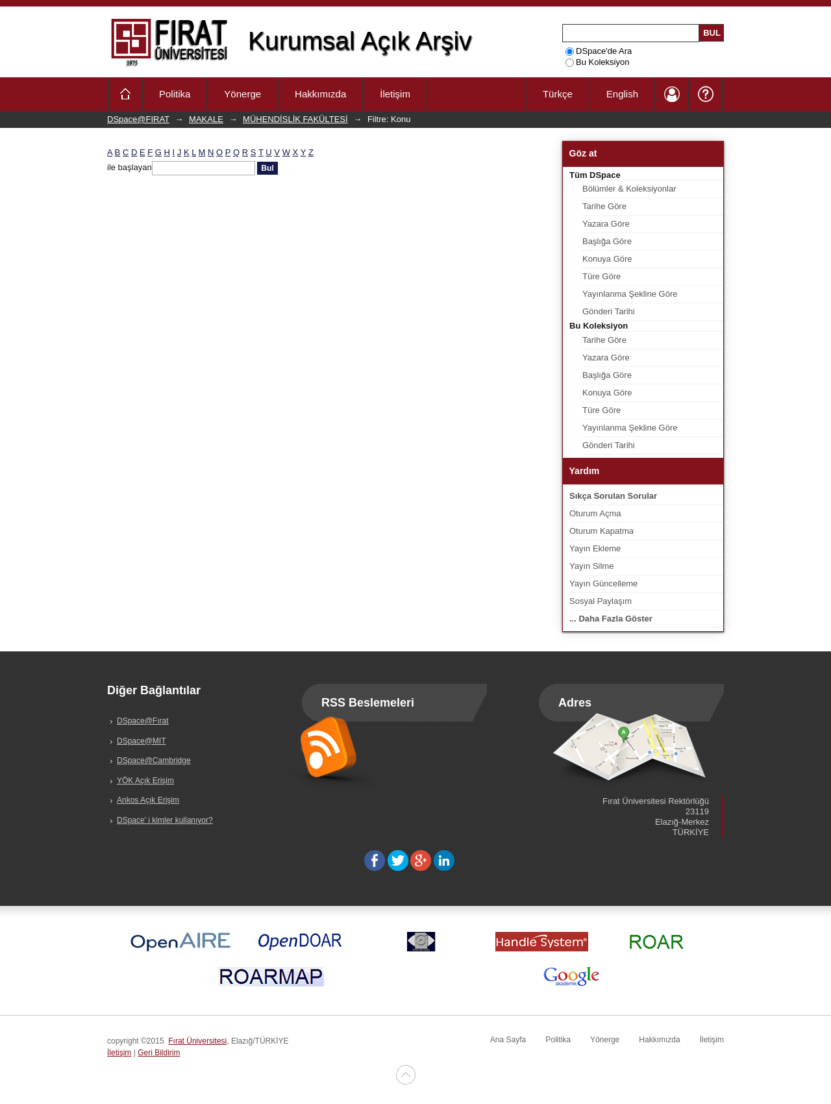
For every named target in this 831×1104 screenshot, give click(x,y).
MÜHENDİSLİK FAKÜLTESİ (295, 119)
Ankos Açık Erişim (148, 800)
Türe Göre (601, 276)
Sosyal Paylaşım (600, 601)
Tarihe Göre (604, 206)
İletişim (395, 93)
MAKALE (206, 119)
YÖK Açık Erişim (145, 780)
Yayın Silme (591, 566)
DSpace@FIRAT (138, 119)
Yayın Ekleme (595, 548)
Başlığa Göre (607, 241)
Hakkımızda (320, 93)
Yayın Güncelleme (603, 583)
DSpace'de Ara (598, 51)
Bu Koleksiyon (597, 62)
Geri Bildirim (159, 1052)
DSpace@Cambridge (154, 760)
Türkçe (558, 93)
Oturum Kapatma (601, 531)
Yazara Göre (606, 224)
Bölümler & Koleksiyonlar (629, 189)
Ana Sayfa (508, 1039)
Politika (174, 93)
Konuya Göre (607, 259)
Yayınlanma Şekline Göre (629, 294)
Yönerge (242, 93)
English (622, 93)
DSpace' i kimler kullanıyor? (165, 820)
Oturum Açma (595, 513)
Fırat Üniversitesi (197, 1041)
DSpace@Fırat (143, 720)
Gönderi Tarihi (608, 311)
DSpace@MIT (141, 741)
